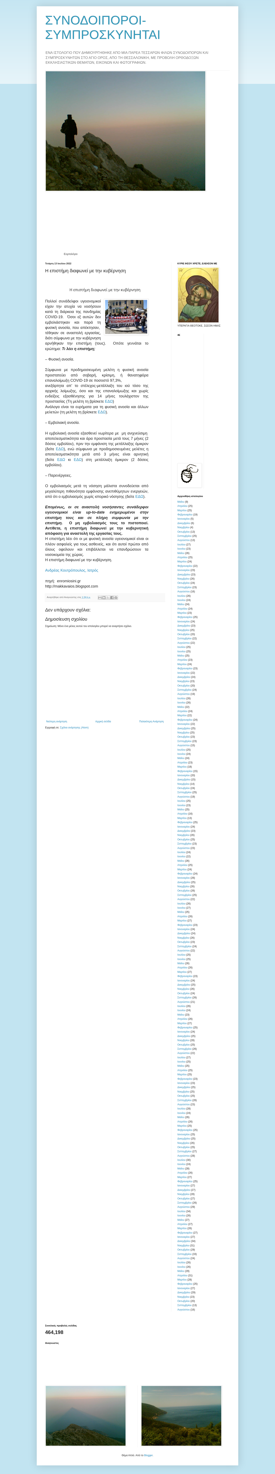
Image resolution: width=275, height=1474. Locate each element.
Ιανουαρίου (183, 518)
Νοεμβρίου (183, 527)
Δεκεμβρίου (183, 523)
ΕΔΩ (109, 401)
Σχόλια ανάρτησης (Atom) (74, 727)
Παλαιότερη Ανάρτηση (151, 721)
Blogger (148, 1455)
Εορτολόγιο (70, 254)
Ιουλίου (181, 544)
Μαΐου (180, 501)
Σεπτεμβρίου (184, 536)
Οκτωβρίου (183, 531)
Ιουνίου (181, 548)
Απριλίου (182, 506)
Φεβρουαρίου (184, 514)
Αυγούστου (183, 540)
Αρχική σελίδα (103, 721)
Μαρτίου (182, 510)
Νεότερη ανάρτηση (56, 721)
